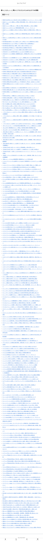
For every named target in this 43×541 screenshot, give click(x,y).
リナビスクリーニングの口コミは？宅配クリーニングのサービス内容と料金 (20, 451)
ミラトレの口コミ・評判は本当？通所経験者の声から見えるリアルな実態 (19, 367)
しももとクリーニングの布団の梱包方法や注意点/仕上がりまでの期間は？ (19, 167)
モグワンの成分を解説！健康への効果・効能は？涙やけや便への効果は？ (19, 384)
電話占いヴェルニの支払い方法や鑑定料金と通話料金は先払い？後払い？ (19, 521)
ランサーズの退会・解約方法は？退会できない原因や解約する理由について (20, 411)
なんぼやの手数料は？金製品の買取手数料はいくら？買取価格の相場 (18, 203)
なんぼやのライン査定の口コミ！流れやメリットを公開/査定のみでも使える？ (20, 201)
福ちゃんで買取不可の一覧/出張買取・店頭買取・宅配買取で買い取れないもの (20, 513)
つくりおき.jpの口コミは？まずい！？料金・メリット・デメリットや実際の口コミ (21, 189)
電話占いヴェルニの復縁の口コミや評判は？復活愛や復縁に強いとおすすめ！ (20, 519)
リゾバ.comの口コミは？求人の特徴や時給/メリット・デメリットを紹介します (20, 415)
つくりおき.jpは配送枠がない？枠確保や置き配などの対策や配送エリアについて (21, 197)
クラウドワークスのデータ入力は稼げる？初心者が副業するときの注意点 (19, 233)
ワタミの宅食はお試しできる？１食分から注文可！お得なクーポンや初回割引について (22, 473)
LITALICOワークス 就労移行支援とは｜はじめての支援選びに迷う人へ (18, 51)
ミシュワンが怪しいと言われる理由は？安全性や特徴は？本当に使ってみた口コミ (21, 356)
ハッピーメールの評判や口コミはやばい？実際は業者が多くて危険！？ (19, 338)
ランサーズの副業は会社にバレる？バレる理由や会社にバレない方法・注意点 (20, 405)
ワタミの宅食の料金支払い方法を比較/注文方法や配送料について (17, 469)
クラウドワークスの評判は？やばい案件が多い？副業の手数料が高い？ (19, 237)
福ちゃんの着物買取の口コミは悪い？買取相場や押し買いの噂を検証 (18, 517)
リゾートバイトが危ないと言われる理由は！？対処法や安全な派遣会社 (19, 435)
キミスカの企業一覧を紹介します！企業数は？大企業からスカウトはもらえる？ (21, 223)
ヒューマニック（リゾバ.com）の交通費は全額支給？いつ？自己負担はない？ (20, 340)
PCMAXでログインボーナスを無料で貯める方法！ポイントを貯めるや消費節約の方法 (22, 69)
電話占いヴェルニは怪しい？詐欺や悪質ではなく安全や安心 (16, 525)
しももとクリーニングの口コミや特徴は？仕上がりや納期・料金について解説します (22, 165)
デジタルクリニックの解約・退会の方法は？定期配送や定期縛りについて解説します (22, 304)
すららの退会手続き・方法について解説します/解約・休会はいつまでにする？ (20, 177)
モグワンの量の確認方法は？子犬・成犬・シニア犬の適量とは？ (17, 387)
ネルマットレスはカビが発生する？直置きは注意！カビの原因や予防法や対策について (22, 318)
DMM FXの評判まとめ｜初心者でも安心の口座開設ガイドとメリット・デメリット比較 (22, 20)
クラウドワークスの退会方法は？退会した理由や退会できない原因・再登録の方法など (22, 239)
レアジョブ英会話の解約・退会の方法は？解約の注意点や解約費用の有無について (21, 461)
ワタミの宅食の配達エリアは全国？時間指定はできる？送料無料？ (18, 471)
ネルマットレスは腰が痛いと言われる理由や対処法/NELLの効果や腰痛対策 (20, 320)
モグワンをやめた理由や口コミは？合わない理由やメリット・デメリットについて (21, 389)
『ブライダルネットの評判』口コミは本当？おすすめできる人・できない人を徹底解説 (22, 123)
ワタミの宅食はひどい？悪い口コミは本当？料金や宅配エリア (17, 475)
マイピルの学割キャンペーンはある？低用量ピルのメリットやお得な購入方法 (20, 350)
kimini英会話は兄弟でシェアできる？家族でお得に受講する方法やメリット (19, 49)
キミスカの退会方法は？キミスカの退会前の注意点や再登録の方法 (18, 227)
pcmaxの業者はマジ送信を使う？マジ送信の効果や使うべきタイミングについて (21, 87)
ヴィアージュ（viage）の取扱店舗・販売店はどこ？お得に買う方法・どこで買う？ (21, 481)
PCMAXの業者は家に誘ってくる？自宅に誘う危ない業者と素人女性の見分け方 (20, 89)
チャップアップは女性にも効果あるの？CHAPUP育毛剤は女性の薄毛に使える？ (21, 292)
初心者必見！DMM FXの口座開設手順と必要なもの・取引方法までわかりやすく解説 (22, 500)
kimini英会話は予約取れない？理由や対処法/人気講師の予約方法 (17, 47)
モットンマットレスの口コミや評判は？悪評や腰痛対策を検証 (17, 401)
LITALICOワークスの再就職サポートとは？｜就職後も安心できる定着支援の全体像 (21, 57)
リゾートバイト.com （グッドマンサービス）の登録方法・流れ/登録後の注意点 (21, 423)
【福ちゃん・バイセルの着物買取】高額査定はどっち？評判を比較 (18, 159)
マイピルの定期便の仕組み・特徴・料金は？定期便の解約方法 (17, 352)
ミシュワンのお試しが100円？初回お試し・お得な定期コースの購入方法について (21, 360)
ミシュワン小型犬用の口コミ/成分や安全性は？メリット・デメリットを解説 (20, 365)
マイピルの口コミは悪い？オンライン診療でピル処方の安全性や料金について (20, 348)
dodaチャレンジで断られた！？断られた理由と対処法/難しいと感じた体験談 (20, 25)
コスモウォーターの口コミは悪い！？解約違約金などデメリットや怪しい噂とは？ (21, 251)
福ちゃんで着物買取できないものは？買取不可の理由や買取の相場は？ (19, 511)
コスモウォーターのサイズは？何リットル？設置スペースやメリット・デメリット (21, 245)
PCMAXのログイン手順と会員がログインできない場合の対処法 (17, 77)
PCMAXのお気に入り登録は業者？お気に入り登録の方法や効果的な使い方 (19, 73)
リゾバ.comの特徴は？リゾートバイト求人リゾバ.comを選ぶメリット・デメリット (21, 417)
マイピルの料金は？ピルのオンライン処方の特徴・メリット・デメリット (19, 354)
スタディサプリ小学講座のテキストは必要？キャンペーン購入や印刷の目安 (20, 264)
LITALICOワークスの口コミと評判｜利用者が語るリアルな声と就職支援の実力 (20, 59)
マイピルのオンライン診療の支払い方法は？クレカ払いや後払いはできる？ (20, 346)
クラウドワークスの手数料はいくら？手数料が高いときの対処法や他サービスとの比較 (22, 235)
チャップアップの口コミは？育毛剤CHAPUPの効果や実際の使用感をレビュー (20, 290)
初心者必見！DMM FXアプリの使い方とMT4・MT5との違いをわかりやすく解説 (21, 503)
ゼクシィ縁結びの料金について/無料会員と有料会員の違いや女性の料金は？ (20, 276)
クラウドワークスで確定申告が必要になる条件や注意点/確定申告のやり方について (21, 231)
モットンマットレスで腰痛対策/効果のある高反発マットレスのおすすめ (19, 399)
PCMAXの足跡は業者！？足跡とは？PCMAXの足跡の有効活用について (19, 97)
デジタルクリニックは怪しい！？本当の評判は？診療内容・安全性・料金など (20, 307)
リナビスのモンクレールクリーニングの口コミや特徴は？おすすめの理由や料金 (21, 439)
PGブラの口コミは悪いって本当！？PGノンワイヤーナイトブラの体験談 (19, 106)
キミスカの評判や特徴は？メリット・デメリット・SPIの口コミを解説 (18, 225)
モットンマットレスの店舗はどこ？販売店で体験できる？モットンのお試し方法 (21, 403)
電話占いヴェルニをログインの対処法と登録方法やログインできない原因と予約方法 (22, 527)
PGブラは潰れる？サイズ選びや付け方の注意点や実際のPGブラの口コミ (19, 108)
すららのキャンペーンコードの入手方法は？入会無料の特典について (18, 175)
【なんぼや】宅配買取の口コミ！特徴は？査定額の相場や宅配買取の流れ (19, 127)
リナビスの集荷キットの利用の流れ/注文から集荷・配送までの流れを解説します (21, 441)
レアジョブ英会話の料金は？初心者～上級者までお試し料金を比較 (18, 459)
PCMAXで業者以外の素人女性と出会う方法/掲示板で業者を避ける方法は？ (20, 71)
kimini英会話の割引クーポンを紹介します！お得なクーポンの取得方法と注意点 (20, 41)
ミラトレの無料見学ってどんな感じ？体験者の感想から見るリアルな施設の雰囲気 (21, 374)
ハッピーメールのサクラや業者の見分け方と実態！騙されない (17, 328)
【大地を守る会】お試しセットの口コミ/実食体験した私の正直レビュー (19, 147)
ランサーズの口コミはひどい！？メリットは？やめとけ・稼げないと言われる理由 (21, 407)
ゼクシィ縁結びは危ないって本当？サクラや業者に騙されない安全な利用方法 (20, 282)
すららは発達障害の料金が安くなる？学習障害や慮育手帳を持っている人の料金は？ (22, 183)
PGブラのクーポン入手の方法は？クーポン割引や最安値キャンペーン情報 (19, 101)
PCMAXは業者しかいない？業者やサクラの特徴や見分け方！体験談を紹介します (21, 99)
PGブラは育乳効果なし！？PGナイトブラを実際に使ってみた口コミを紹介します (21, 110)
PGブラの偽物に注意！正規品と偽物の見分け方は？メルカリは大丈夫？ (19, 103)
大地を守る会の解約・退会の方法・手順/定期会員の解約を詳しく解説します (20, 509)
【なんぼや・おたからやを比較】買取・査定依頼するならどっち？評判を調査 (20, 129)
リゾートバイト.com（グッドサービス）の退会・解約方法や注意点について (20, 433)
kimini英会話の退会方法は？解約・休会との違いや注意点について (17, 45)
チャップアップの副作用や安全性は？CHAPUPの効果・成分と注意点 (18, 288)
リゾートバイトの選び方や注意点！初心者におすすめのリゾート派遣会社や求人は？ (22, 437)
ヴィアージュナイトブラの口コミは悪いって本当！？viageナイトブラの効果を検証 (21, 479)
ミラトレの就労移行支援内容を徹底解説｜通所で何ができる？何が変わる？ (20, 369)
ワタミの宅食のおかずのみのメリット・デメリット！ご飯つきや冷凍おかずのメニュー (22, 467)
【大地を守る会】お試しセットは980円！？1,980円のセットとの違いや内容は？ (21, 149)
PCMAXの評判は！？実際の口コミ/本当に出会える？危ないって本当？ (19, 95)
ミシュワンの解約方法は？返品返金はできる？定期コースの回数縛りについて (20, 362)
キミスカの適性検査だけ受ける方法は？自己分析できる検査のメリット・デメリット (22, 229)
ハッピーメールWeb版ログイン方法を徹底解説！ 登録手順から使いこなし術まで (21, 326)
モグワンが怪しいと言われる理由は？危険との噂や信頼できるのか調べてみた (20, 377)
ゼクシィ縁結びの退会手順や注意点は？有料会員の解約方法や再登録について (20, 280)
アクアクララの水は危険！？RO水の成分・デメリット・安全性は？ (18, 209)
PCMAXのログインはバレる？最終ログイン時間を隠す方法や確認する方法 (19, 75)
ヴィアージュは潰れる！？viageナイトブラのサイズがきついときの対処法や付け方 (21, 477)
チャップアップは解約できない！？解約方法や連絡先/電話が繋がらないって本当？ (21, 294)
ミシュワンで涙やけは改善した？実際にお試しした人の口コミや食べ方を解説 (20, 358)
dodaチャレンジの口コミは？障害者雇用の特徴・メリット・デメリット (19, 27)
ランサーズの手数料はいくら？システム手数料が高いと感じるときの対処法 (20, 409)
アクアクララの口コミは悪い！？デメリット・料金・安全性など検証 (18, 207)
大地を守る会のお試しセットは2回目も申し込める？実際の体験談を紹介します (20, 505)
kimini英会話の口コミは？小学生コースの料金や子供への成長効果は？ (18, 43)
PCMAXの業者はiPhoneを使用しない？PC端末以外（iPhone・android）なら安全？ (21, 81)
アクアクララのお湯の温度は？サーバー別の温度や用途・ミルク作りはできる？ (21, 205)
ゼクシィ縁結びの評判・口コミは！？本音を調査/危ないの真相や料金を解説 (20, 278)
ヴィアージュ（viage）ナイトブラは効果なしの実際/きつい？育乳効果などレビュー (22, 487)
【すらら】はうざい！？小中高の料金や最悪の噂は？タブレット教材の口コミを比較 (22, 125)
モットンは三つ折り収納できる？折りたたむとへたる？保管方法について (19, 397)
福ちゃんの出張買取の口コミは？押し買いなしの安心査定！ (16, 515)
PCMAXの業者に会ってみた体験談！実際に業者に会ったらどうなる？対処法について (22, 79)
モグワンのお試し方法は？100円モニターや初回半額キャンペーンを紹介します (21, 379)
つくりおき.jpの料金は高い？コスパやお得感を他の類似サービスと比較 (19, 191)
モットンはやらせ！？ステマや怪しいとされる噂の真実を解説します (18, 395)
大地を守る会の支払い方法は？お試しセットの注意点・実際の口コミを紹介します (21, 507)
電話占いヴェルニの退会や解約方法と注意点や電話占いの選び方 (17, 523)
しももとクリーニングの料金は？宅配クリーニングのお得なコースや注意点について (22, 169)
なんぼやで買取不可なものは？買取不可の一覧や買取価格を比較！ (18, 199)
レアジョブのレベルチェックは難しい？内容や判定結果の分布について (19, 453)
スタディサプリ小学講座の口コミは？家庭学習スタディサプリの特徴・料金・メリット (22, 266)
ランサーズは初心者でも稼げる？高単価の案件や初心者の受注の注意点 (19, 413)
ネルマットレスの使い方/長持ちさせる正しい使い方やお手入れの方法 (18, 316)
